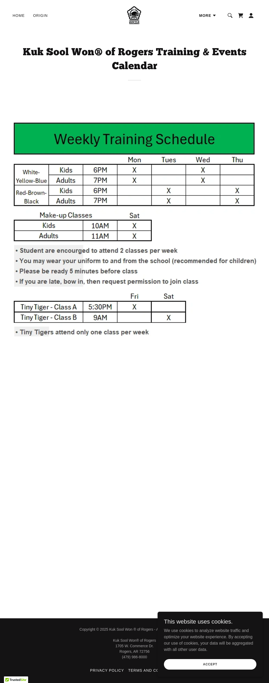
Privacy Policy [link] (107, 670)
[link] (134, 15)
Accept (210, 664)
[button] (207, 15)
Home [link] (19, 15)
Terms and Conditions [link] (153, 670)
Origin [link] (40, 15)
